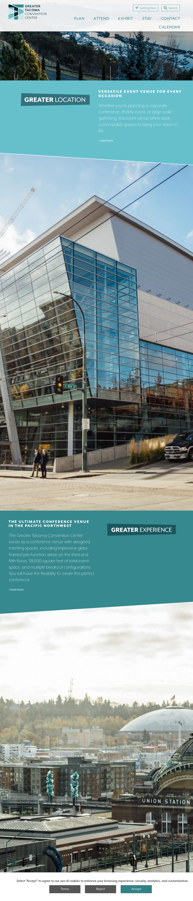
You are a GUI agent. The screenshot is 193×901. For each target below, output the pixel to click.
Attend (101, 18)
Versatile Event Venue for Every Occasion (140, 93)
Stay (147, 18)
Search (171, 8)
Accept (136, 889)
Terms (65, 889)
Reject (100, 889)
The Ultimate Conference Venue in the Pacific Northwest (49, 524)
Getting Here (145, 8)
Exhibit (125, 18)
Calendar (169, 27)
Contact (170, 18)
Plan (79, 18)
